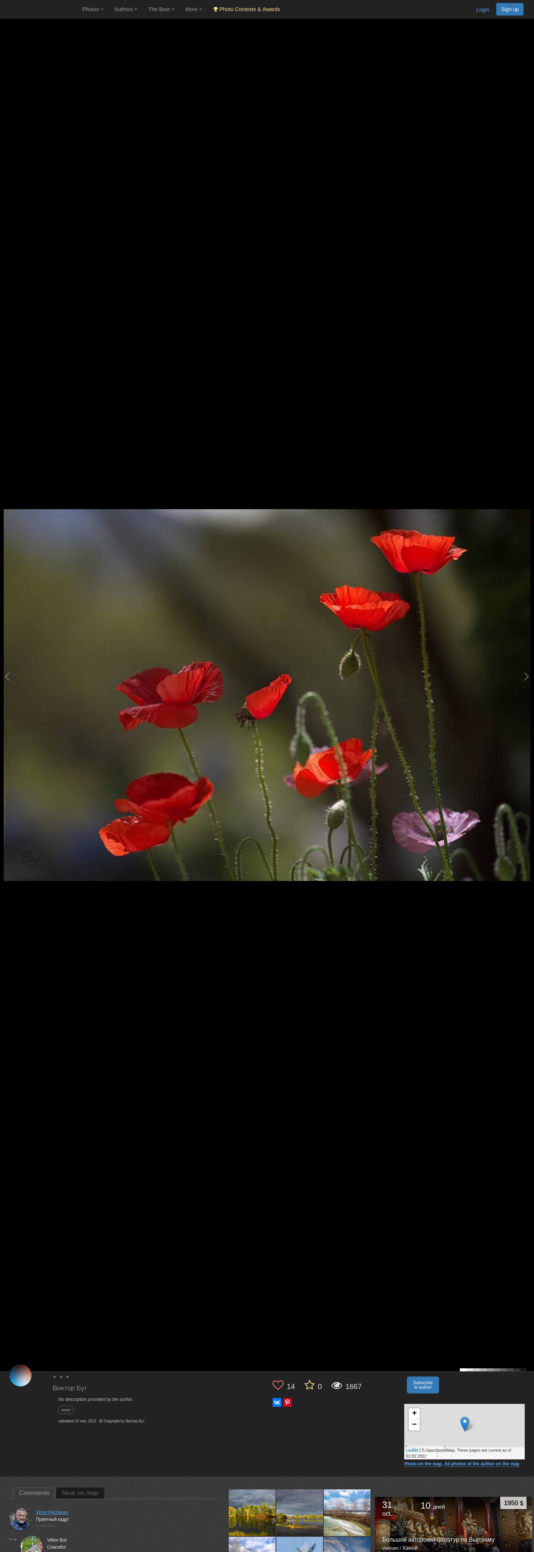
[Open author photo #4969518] (299, 1512)
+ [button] (414, 1413)
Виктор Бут (70, 1388)
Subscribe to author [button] (423, 1385)
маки (65, 1410)
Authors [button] (126, 9)
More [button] (193, 9)
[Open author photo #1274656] (347, 1512)
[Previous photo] (7, 676)
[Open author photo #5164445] (252, 1512)
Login (482, 9)
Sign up (510, 9)
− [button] (414, 1425)
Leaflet (412, 1450)
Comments (34, 1492)
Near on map (80, 1492)
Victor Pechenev (52, 1512)
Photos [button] (92, 9)
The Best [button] (161, 9)
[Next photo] (526, 676)
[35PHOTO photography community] (40, 9)
